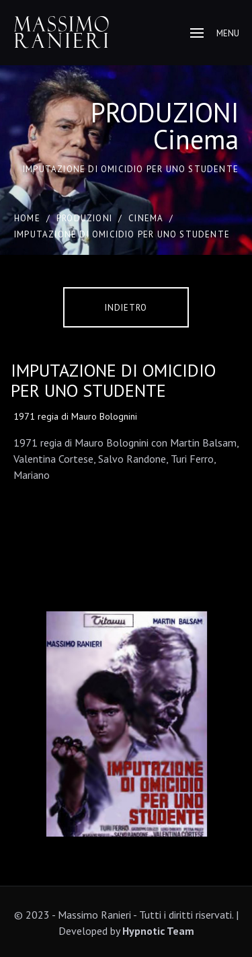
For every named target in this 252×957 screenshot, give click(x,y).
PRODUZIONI (84, 218)
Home (27, 218)
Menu (214, 33)
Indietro (126, 307)
